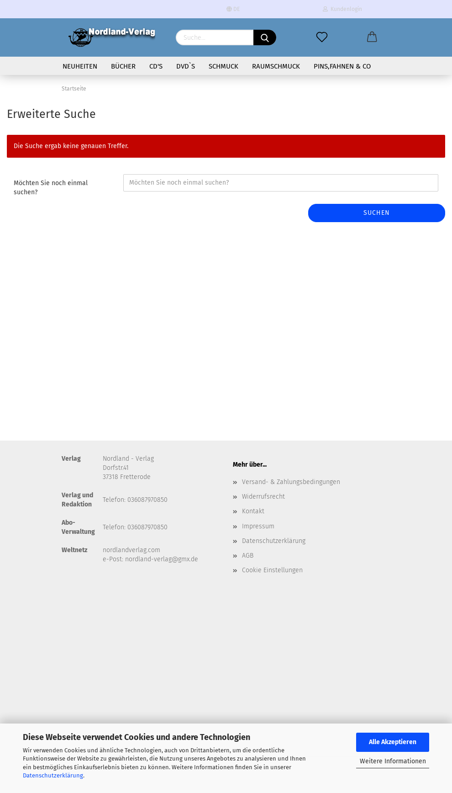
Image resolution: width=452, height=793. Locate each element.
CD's (156, 66)
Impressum (258, 526)
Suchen (376, 213)
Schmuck (223, 66)
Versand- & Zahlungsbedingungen (291, 482)
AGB (247, 555)
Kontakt (253, 511)
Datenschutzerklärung (53, 775)
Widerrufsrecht (263, 496)
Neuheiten (80, 66)
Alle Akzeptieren (392, 742)
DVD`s (185, 66)
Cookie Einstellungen (272, 570)
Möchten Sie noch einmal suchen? (51, 187)
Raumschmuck (276, 66)
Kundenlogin (342, 9)
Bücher (123, 66)
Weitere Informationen (393, 761)
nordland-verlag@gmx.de (161, 559)
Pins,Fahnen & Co (342, 66)
